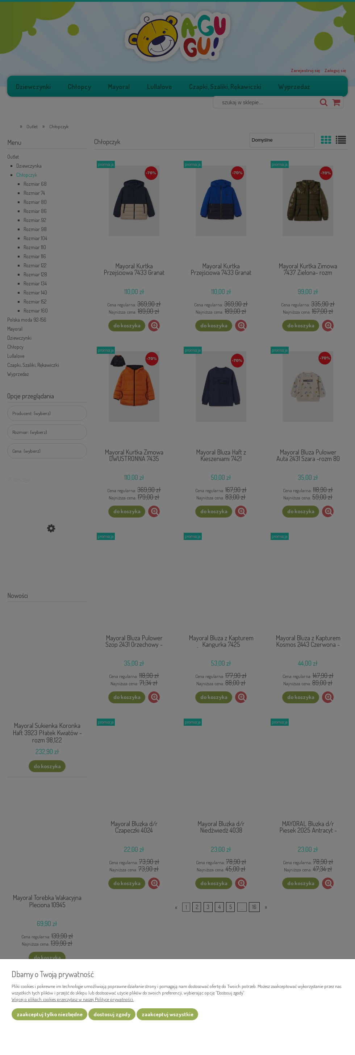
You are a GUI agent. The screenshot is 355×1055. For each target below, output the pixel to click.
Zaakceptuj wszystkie (167, 1014)
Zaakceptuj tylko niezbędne (50, 1014)
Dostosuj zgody (111, 1014)
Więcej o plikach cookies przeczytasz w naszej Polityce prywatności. (73, 999)
